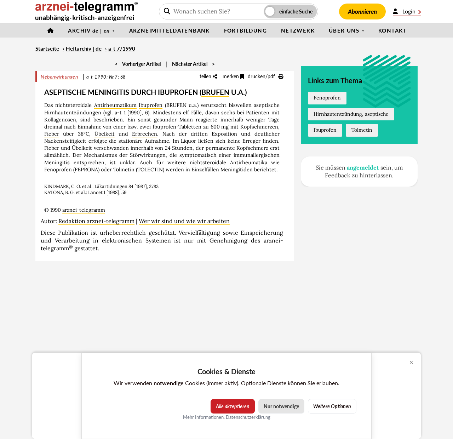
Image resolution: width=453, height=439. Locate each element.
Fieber (51, 134)
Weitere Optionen (332, 406)
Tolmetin (123, 169)
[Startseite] (50, 30)
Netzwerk (298, 30)
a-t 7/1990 (121, 48)
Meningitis (57, 162)
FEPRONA (86, 169)
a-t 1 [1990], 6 (131, 112)
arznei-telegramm (83, 210)
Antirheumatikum (115, 105)
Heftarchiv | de (84, 48)
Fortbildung (245, 30)
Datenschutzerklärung (248, 417)
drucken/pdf (265, 76)
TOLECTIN (150, 169)
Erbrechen (144, 134)
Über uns (344, 30)
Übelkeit (104, 134)
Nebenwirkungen (59, 77)
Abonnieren (362, 11)
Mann (186, 119)
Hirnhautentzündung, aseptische (351, 114)
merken (233, 76)
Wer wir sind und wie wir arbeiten (184, 220)
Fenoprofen (58, 169)
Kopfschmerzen (259, 127)
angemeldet (363, 167)
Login (407, 11)
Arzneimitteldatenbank (169, 30)
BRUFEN (215, 92)
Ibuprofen (150, 105)
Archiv (89, 30)
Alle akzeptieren (233, 406)
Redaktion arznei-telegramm (96, 220)
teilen (208, 76)
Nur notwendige (281, 406)
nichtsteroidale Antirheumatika (228, 162)
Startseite (47, 48)
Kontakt (392, 30)
